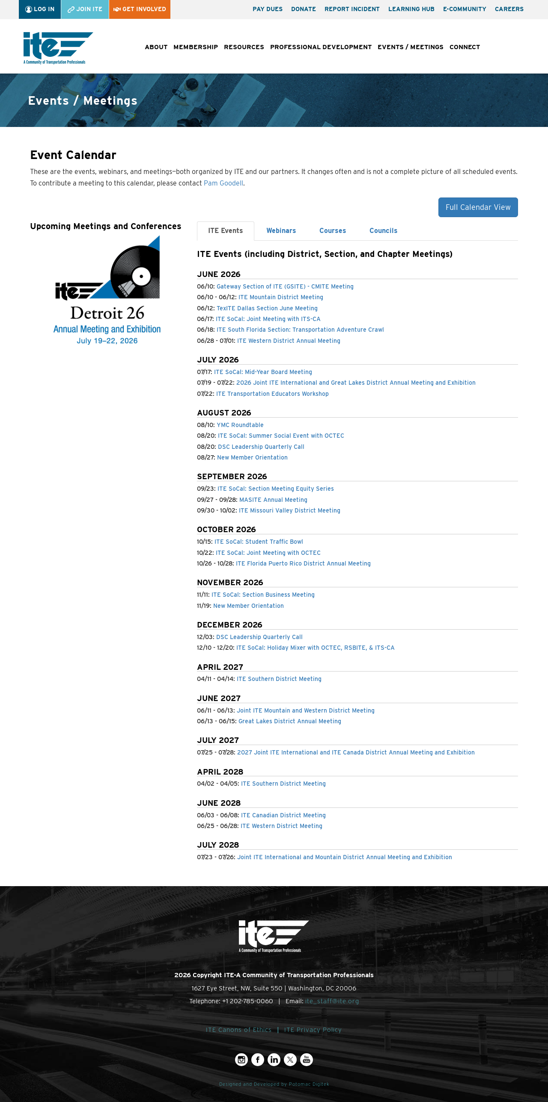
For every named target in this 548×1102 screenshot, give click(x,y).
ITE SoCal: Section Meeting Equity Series (275, 488)
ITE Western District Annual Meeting (288, 340)
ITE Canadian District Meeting (283, 815)
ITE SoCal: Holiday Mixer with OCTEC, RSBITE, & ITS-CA (315, 647)
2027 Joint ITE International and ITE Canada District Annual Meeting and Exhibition (356, 752)
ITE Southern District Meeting (279, 678)
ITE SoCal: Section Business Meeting (263, 594)
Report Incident (352, 9)
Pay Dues (268, 9)
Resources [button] (244, 47)
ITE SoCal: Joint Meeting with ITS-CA (268, 318)
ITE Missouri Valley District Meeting (289, 510)
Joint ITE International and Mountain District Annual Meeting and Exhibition (344, 857)
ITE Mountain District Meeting (280, 297)
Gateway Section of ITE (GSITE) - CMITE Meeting (285, 286)
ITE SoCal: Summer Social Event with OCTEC (281, 435)
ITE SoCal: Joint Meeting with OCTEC (268, 552)
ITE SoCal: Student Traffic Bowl (258, 541)
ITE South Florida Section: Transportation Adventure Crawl (300, 329)
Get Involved (139, 9)
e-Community (464, 9)
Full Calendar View (478, 207)
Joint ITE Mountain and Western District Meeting (306, 710)
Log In (39, 9)
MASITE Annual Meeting (273, 499)
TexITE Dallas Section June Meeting (267, 308)
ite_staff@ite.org (332, 1001)
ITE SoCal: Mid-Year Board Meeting (263, 371)
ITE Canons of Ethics (239, 1030)
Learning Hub (411, 9)
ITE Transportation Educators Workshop (272, 393)
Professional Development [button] (321, 47)
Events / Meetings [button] (411, 47)
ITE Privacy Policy (313, 1030)
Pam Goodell (223, 183)
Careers (509, 9)
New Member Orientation (252, 457)
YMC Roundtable (240, 424)
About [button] (156, 47)
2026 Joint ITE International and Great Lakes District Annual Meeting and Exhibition (356, 382)
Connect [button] (465, 47)
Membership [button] (195, 47)
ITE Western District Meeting (281, 825)
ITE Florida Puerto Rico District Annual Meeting (303, 563)
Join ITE (85, 9)
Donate (303, 9)
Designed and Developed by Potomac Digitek (274, 1084)
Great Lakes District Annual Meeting (289, 721)
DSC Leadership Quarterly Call (261, 446)
